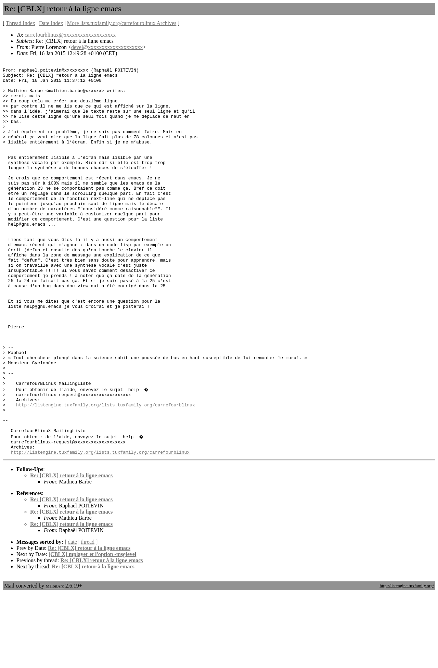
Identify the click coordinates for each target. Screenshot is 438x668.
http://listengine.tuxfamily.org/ (406, 660)
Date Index (51, 23)
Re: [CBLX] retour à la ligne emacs (71, 550)
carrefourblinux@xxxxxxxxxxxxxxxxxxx (70, 35)
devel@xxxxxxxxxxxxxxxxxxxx (107, 47)
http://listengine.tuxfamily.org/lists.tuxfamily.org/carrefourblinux (105, 471)
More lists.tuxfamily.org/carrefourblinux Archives (121, 23)
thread (87, 617)
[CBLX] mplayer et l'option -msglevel (93, 629)
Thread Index (20, 23)
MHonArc (55, 661)
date (72, 617)
